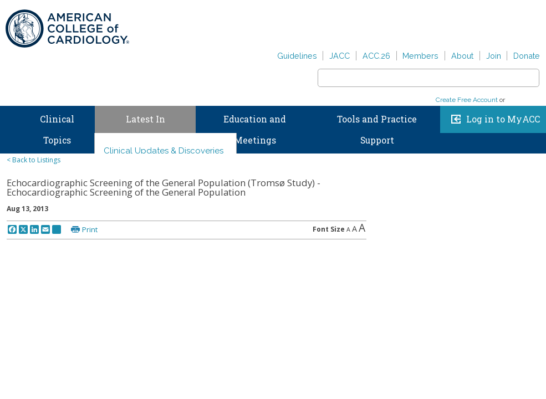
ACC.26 (376, 55)
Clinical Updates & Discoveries (163, 151)
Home (10, 117)
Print (90, 229)
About (462, 55)
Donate (526, 55)
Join (493, 55)
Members (420, 55)
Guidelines (297, 55)
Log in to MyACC (503, 119)
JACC (339, 55)
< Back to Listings (33, 160)
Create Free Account (467, 100)
